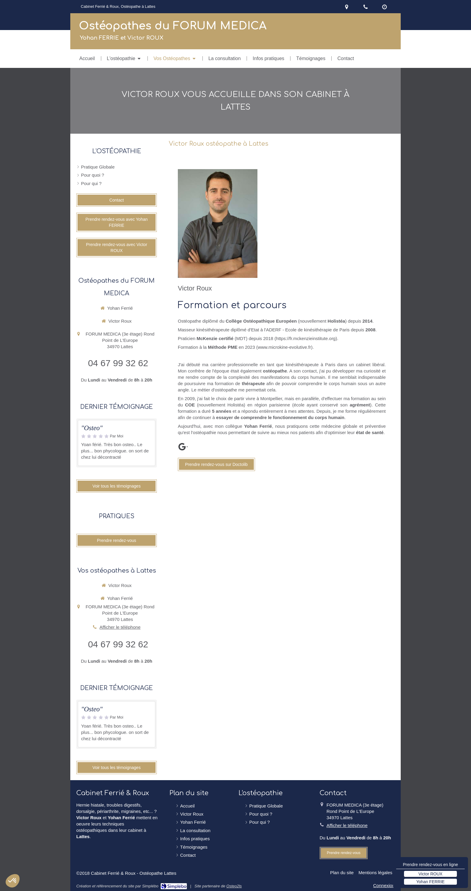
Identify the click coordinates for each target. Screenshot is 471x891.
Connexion (384, 885)
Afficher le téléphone (120, 627)
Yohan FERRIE (430, 881)
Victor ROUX (430, 873)
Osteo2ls (234, 886)
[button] (12, 881)
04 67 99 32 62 (118, 363)
